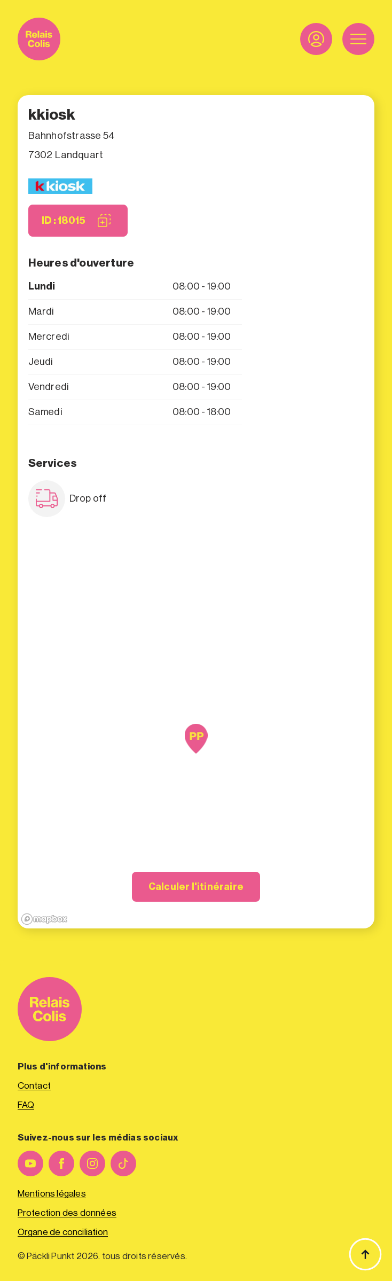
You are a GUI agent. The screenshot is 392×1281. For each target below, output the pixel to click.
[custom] (123, 1163)
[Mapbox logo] (44, 919)
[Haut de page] (365, 1254)
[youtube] (30, 1163)
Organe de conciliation (63, 1232)
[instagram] (92, 1163)
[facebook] (61, 1163)
